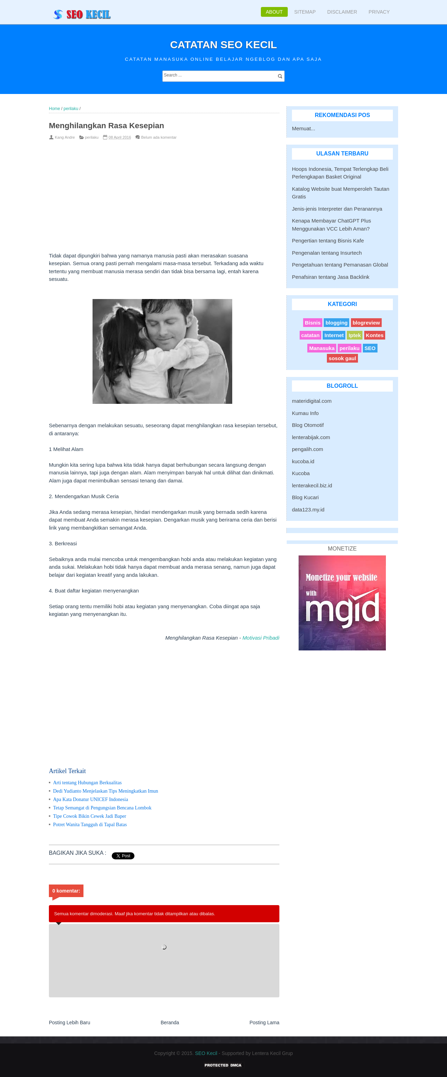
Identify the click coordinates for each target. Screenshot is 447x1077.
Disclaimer (342, 12)
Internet (334, 335)
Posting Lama (264, 1022)
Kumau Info (305, 413)
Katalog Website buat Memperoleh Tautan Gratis (340, 193)
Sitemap (305, 12)
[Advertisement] (152, 196)
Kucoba (301, 473)
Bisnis (313, 323)
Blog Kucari (305, 497)
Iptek (355, 335)
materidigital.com (311, 401)
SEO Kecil (206, 1053)
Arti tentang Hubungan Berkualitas (87, 782)
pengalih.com (307, 449)
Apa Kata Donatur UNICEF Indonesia (90, 799)
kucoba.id (303, 461)
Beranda (170, 1022)
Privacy (379, 12)
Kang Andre (65, 137)
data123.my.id (308, 509)
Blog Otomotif (308, 425)
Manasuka (322, 348)
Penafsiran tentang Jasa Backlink (330, 277)
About (274, 12)
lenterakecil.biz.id (312, 485)
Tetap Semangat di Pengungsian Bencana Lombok (102, 807)
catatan (310, 335)
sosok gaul (342, 358)
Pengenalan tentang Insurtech (327, 253)
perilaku (92, 137)
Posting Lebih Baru (69, 1022)
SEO (370, 348)
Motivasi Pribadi (260, 638)
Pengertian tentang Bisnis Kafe (328, 240)
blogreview (366, 323)
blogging (336, 323)
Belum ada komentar (159, 137)
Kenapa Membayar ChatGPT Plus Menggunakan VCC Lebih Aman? (331, 225)
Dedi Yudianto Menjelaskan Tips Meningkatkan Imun (105, 791)
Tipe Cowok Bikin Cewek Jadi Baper (89, 816)
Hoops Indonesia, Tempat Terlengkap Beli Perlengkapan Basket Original (340, 173)
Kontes (375, 335)
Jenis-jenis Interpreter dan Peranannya (337, 209)
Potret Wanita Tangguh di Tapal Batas (90, 824)
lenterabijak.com (311, 437)
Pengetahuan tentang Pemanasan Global (340, 265)
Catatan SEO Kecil (223, 44)
